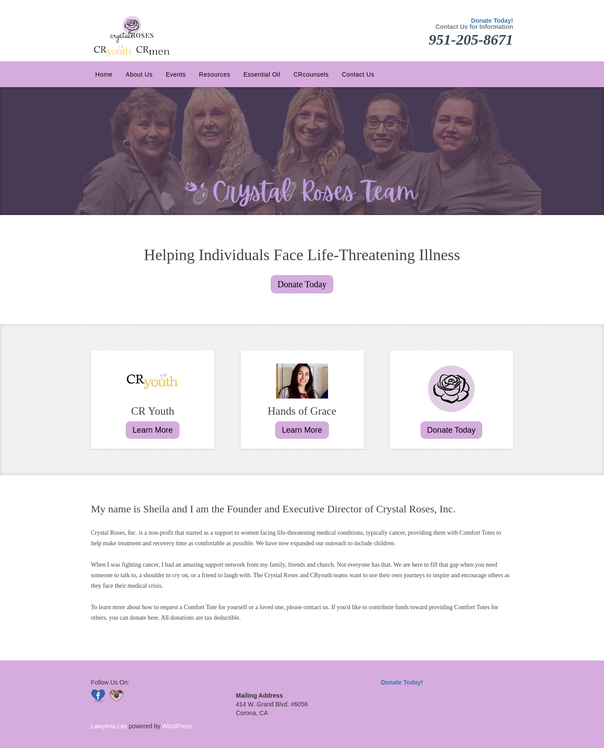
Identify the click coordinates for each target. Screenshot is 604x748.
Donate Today (301, 284)
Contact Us (358, 74)
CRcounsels (310, 74)
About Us (139, 74)
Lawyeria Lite (110, 726)
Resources (214, 74)
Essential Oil (262, 74)
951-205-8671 (471, 40)
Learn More (152, 430)
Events (176, 74)
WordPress (176, 726)
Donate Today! (492, 20)
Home (104, 74)
